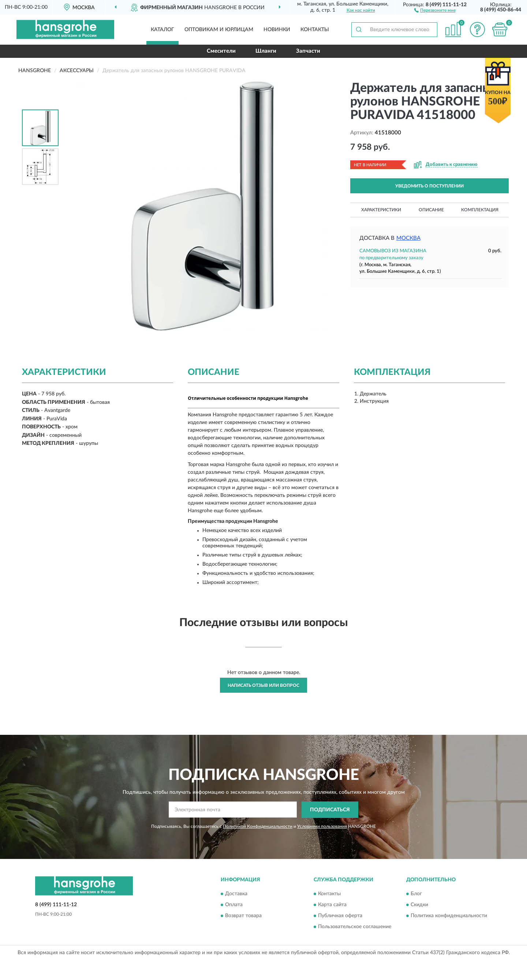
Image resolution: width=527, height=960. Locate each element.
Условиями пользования (322, 826)
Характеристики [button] (381, 210)
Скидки (419, 905)
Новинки (277, 29)
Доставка (236, 894)
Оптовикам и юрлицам (218, 29)
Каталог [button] (162, 29)
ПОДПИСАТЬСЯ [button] (330, 809)
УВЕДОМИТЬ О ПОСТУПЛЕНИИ (429, 186)
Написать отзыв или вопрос (263, 685)
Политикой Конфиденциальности (257, 826)
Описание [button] (431, 210)
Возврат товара (243, 916)
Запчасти (308, 51)
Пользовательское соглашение (354, 927)
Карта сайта (332, 905)
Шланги (265, 51)
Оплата (234, 905)
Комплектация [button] (479, 210)
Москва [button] (408, 238)
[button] (435, 10)
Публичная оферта (340, 916)
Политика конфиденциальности (449, 916)
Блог (416, 894)
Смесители (221, 51)
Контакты (314, 29)
